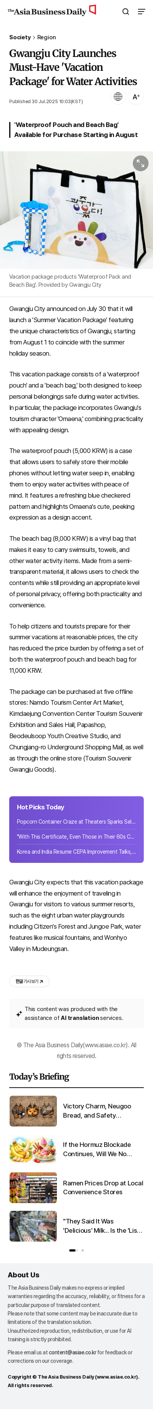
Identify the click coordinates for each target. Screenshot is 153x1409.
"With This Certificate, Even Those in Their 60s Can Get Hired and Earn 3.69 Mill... (76, 837)
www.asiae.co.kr (116, 1377)
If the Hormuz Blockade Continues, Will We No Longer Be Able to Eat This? (103, 1150)
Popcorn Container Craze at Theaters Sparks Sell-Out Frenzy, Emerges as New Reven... (76, 822)
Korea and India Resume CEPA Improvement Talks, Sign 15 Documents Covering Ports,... (76, 852)
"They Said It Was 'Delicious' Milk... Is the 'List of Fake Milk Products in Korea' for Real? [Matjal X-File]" (101, 1226)
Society (20, 37)
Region (46, 37)
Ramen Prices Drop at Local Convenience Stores (103, 1187)
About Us (23, 1275)
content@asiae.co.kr (72, 1352)
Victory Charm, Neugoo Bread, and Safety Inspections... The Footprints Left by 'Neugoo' (102, 1111)
